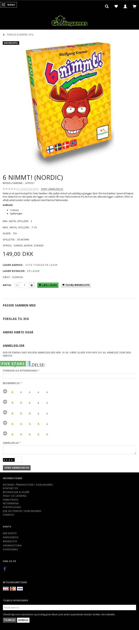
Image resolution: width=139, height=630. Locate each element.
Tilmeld (9, 620)
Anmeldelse (11, 442)
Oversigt (8, 514)
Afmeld (23, 620)
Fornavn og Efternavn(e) (20, 370)
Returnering (11, 503)
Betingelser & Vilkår (16, 492)
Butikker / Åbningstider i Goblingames (28, 484)
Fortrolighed (12, 507)
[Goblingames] (69, 20)
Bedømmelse (11, 383)
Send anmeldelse (16, 467)
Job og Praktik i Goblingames (22, 510)
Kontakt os (10, 488)
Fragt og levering (15, 495)
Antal (7, 285)
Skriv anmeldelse (52, 189)
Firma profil (11, 499)
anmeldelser (27, 189)
